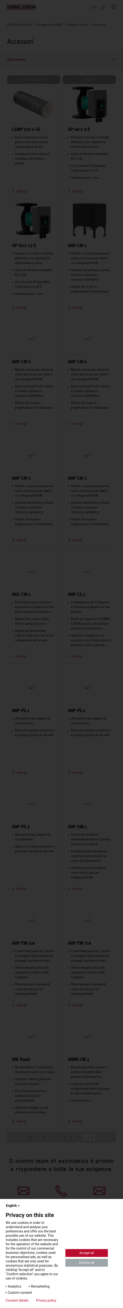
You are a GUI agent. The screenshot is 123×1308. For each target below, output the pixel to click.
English (13, 1205)
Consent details (17, 1300)
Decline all (86, 1263)
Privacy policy (46, 1300)
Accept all (86, 1253)
